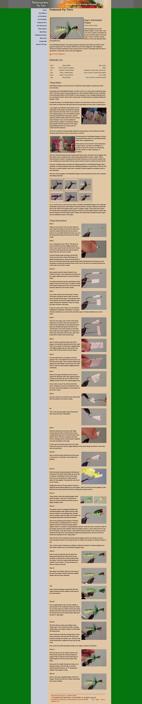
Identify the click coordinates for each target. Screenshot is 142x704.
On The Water (42, 19)
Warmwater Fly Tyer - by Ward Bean (64, 695)
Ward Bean (43, 32)
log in (103, 699)
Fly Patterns (42, 13)
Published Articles (40, 35)
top (93, 699)
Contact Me (42, 41)
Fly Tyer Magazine (58, 54)
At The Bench (42, 16)
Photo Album (42, 29)
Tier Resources (41, 25)
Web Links (43, 38)
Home (44, 10)
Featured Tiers (41, 22)
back (97, 699)
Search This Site (41, 44)
